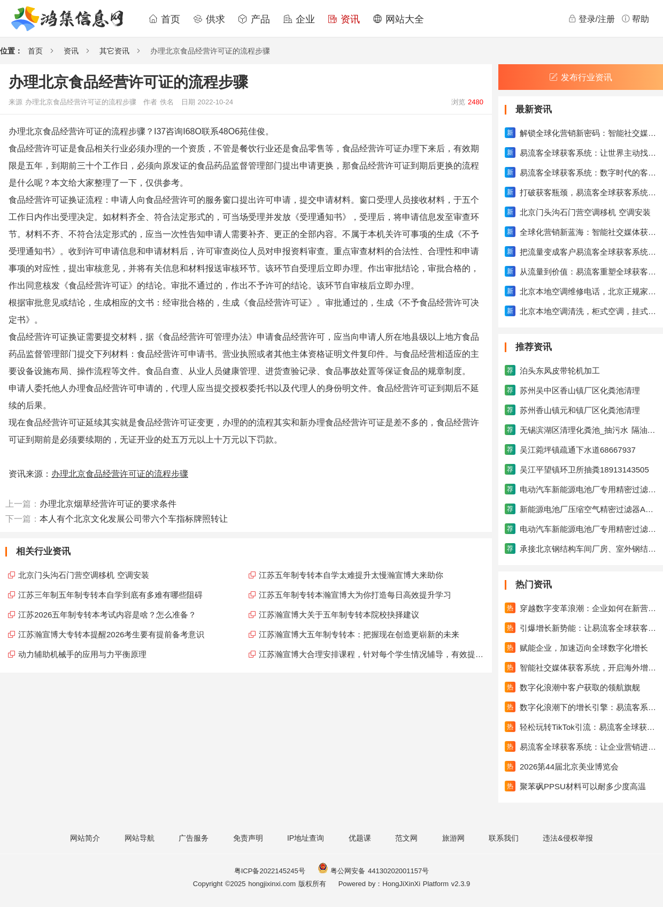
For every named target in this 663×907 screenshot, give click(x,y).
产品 (254, 19)
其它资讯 (114, 51)
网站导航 (140, 838)
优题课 (360, 838)
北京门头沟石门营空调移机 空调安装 (83, 575)
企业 (299, 19)
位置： (11, 51)
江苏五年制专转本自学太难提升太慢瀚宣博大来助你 (351, 575)
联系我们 (504, 838)
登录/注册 (591, 18)
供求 (209, 19)
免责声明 (248, 838)
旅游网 (453, 838)
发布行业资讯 (580, 77)
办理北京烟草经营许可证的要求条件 (108, 503)
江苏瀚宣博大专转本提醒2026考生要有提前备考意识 (111, 634)
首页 (164, 19)
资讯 (344, 19)
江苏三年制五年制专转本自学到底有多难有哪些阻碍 (110, 594)
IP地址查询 (305, 838)
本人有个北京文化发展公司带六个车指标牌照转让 (134, 518)
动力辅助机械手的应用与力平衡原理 (82, 654)
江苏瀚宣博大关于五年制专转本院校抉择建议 (339, 614)
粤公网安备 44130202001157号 (373, 871)
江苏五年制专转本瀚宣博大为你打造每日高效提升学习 (355, 594)
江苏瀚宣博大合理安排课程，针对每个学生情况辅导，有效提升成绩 (373, 654)
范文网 (406, 838)
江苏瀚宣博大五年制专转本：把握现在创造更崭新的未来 (359, 634)
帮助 (635, 18)
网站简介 (85, 838)
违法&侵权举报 (567, 838)
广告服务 (194, 838)
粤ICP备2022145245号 (269, 871)
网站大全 (398, 19)
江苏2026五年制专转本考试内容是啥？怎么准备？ (107, 614)
